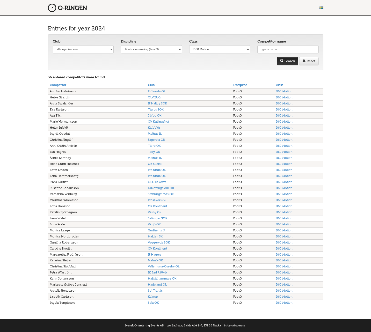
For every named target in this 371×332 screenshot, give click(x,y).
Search (287, 61)
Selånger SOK (157, 218)
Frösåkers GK (157, 200)
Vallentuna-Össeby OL (164, 266)
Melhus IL (155, 133)
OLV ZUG (154, 97)
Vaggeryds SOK (159, 242)
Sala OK (153, 302)
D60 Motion (284, 91)
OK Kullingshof (158, 121)
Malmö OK (155, 260)
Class (193, 41)
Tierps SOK (156, 109)
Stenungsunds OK (161, 194)
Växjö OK (154, 224)
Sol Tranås (155, 290)
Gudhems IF (156, 230)
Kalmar (153, 296)
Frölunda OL (157, 91)
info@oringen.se (234, 325)
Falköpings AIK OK (161, 188)
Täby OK (154, 152)
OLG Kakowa (157, 182)
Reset (308, 61)
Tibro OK (154, 146)
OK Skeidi (154, 164)
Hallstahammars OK (162, 278)
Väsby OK (154, 212)
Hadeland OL (157, 284)
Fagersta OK (156, 139)
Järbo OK (154, 115)
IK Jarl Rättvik (157, 272)
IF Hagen (154, 254)
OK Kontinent (157, 206)
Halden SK (155, 236)
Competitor (58, 85)
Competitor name (271, 41)
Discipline (128, 41)
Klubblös (154, 127)
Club (56, 41)
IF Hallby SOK (157, 103)
